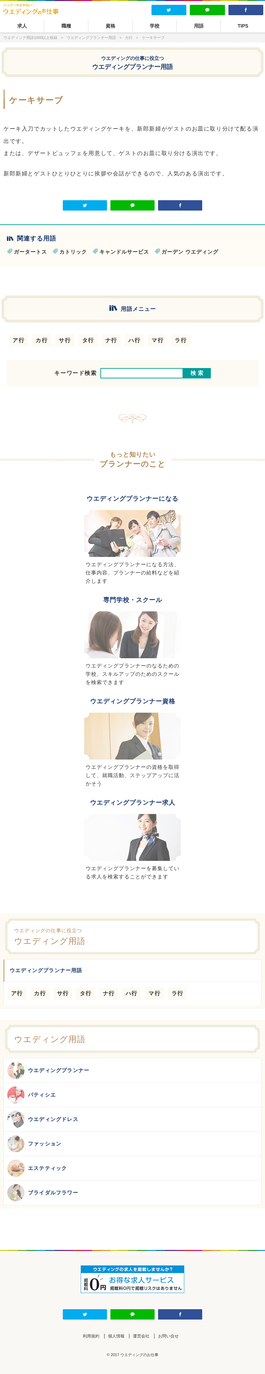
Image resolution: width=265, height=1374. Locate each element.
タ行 (88, 340)
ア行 (18, 340)
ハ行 (134, 340)
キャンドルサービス (124, 252)
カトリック (73, 252)
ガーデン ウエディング (189, 252)
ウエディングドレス (42, 1119)
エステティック (37, 1168)
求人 (22, 26)
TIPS (242, 26)
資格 (110, 26)
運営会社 (141, 1336)
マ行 (157, 340)
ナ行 (111, 340)
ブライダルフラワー (42, 1192)
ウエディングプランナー (48, 1070)
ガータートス (30, 252)
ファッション (34, 1143)
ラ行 (181, 340)
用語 (199, 26)
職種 (66, 26)
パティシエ (31, 1094)
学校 (154, 26)
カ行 (42, 340)
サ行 (65, 340)
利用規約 (91, 1336)
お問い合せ (168, 1336)
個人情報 (116, 1336)
